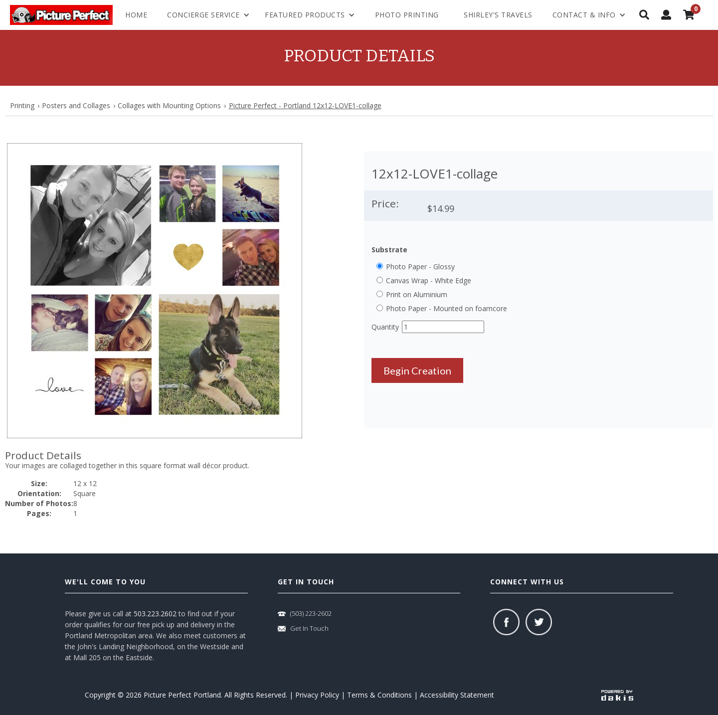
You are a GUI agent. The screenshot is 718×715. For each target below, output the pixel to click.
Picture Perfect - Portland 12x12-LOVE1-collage (305, 105)
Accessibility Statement (457, 695)
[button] (154, 290)
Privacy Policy (317, 695)
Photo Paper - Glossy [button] (420, 266)
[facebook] (506, 622)
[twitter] (539, 622)
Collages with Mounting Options (169, 105)
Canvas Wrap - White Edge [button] (428, 280)
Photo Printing (407, 14)
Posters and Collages (76, 105)
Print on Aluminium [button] (416, 294)
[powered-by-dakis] (617, 695)
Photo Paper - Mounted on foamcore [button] (446, 308)
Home (136, 14)
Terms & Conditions (379, 695)
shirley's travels (498, 14)
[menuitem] (589, 15)
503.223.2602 (155, 613)
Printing (22, 105)
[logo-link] (61, 15)
